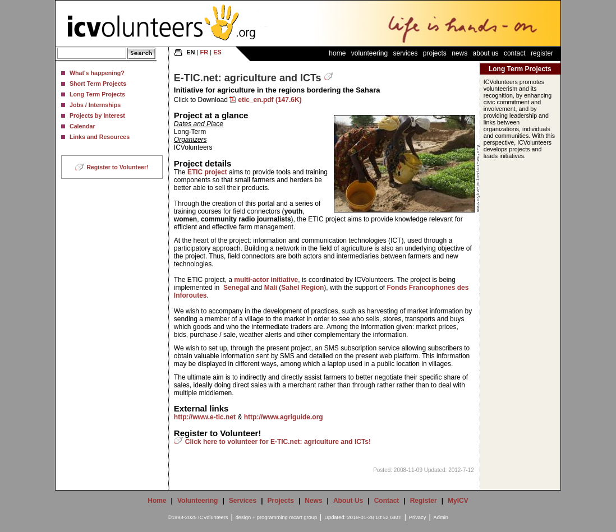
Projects (435, 53)
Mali (270, 288)
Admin (441, 517)
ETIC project (207, 172)
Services (405, 53)
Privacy (417, 517)
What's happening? (97, 73)
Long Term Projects (97, 94)
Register (542, 53)
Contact (515, 53)
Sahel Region (302, 288)
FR (204, 52)
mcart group (303, 517)
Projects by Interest (97, 115)
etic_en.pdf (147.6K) (269, 100)
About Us (486, 53)
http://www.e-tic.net (205, 417)
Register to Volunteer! (117, 167)
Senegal (236, 288)
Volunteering (369, 53)
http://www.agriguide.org (283, 417)
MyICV (458, 501)
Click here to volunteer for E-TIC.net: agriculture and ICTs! (278, 442)
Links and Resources (100, 136)
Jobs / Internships (95, 104)
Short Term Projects (98, 83)
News (459, 53)
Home (337, 53)
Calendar (82, 126)
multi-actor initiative (266, 280)
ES (217, 52)
